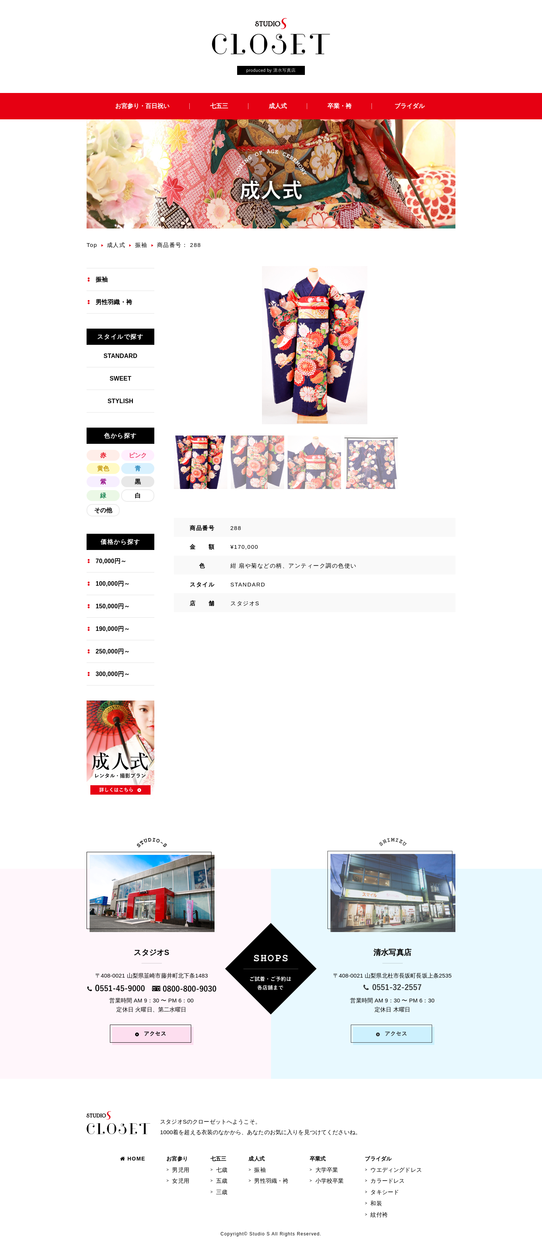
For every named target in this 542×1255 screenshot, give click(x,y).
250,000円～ (113, 651)
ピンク (138, 455)
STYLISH (121, 401)
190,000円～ (113, 629)
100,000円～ (113, 583)
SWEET (120, 378)
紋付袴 (378, 1214)
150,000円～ (113, 606)
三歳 (221, 1192)
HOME (132, 1159)
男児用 (180, 1170)
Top (92, 245)
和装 (376, 1203)
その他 (103, 510)
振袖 (141, 245)
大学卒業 (326, 1170)
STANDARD (120, 356)
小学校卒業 (329, 1180)
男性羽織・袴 (114, 302)
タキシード (384, 1192)
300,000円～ (113, 674)
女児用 (180, 1180)
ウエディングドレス (396, 1170)
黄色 (103, 468)
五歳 (221, 1180)
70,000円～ (111, 561)
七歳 (221, 1170)
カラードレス (387, 1180)
